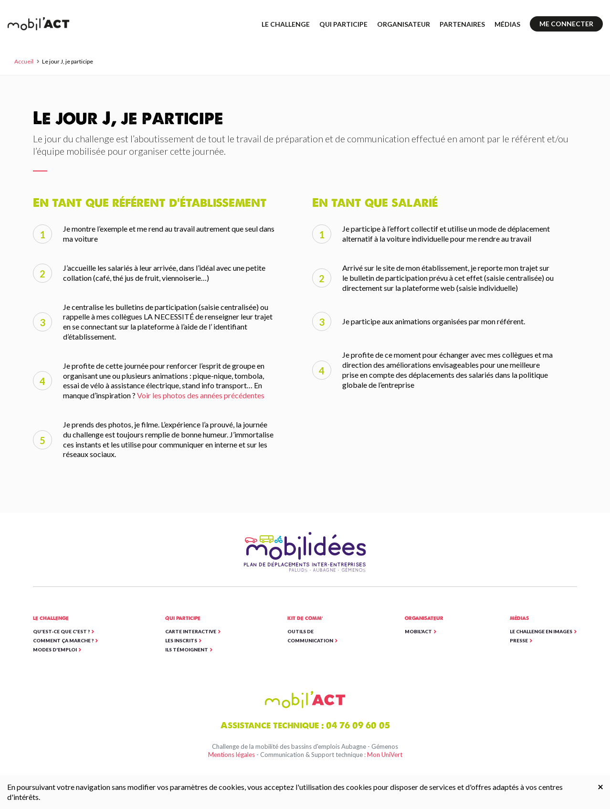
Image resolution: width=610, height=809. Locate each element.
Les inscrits (181, 640)
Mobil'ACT (418, 631)
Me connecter (566, 24)
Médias (507, 24)
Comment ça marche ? (63, 640)
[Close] (600, 786)
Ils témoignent (186, 649)
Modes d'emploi (55, 649)
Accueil (23, 61)
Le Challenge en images (541, 631)
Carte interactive (190, 631)
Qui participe (343, 24)
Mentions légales (231, 754)
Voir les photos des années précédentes (200, 395)
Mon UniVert (384, 754)
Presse (519, 640)
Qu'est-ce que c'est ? (61, 631)
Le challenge (286, 24)
